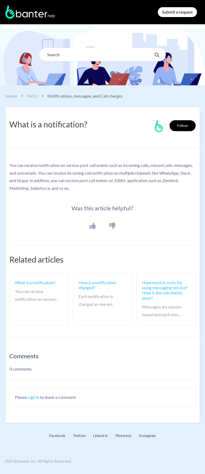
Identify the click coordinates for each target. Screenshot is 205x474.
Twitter (79, 435)
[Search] (102, 54)
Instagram (147, 435)
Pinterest (123, 435)
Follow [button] (182, 125)
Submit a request (177, 11)
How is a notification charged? (97, 285)
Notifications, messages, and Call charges (85, 95)
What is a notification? (35, 282)
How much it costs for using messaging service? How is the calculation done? (165, 290)
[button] (92, 226)
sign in (33, 397)
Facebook (57, 435)
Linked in (100, 435)
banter (11, 95)
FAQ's (32, 95)
